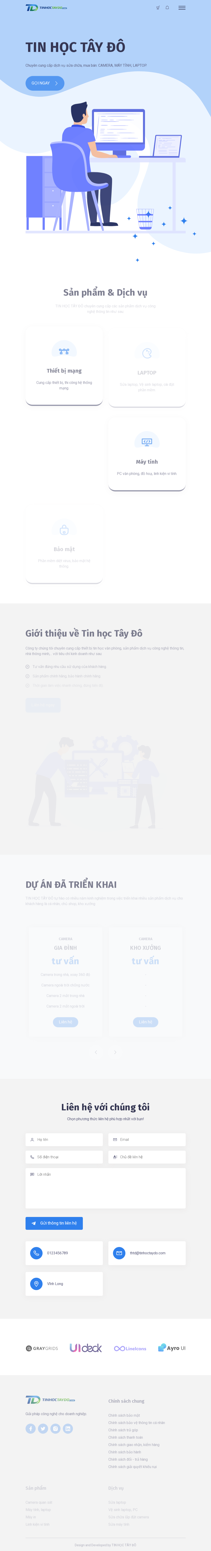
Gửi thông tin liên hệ (54, 1223)
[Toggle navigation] (182, 8)
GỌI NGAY (45, 86)
